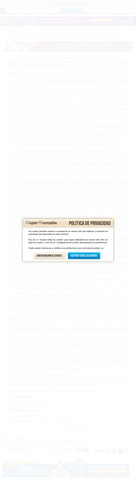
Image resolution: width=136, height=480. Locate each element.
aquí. (102, 248)
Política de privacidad (90, 223)
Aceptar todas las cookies (84, 256)
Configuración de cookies (49, 256)
